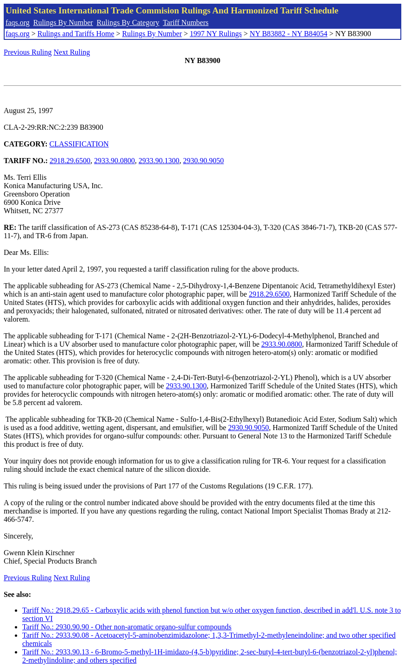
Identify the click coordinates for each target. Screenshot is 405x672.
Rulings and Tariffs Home (76, 34)
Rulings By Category (128, 22)
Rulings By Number (63, 22)
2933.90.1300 (159, 161)
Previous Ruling (28, 52)
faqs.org (18, 22)
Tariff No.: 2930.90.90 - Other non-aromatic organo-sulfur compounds (127, 627)
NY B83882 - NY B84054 (289, 34)
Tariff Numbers (186, 22)
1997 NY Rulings (216, 34)
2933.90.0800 (114, 161)
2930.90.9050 (203, 161)
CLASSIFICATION (79, 144)
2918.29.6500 (70, 161)
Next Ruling (72, 52)
